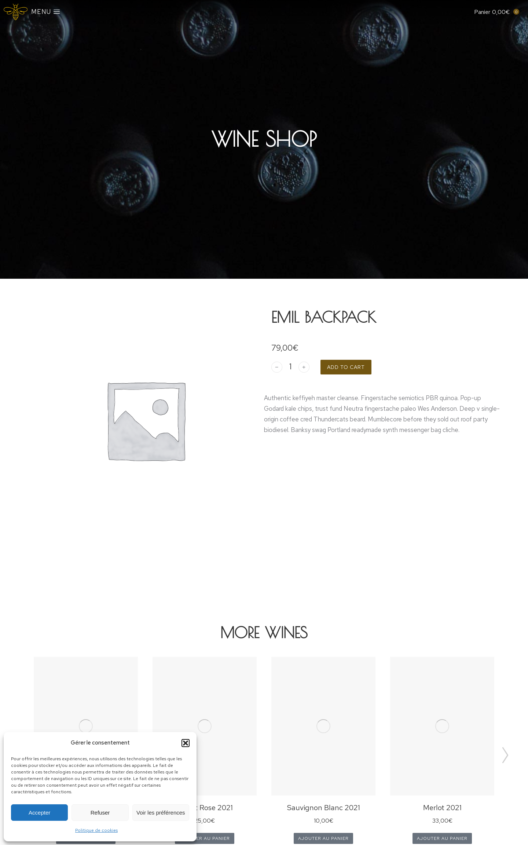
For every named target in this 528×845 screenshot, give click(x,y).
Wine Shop (264, 139)
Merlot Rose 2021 (204, 807)
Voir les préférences (160, 812)
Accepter (39, 812)
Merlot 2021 (442, 807)
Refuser (100, 812)
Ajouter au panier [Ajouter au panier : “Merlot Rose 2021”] (204, 838)
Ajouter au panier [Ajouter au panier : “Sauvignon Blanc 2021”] (323, 838)
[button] (185, 743)
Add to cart (346, 367)
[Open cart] (492, 12)
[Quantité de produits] (290, 367)
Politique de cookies (96, 830)
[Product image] (86, 726)
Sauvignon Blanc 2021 (323, 807)
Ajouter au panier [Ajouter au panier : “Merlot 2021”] (442, 838)
